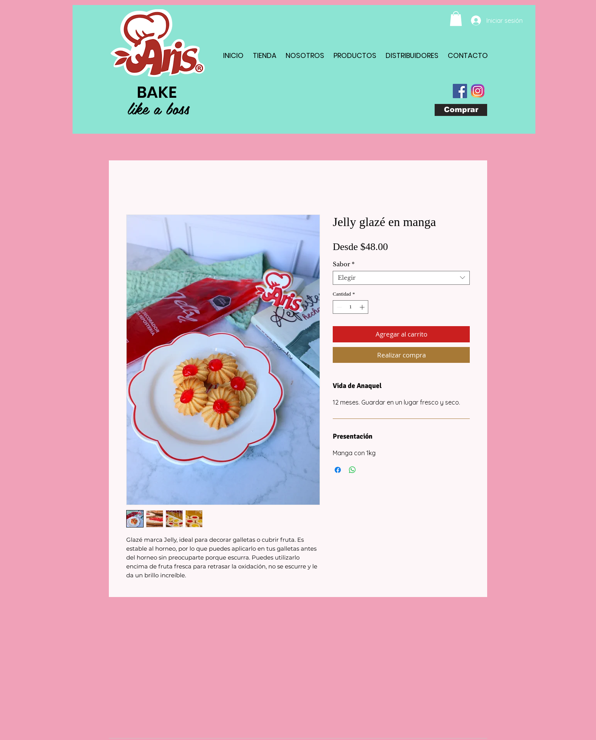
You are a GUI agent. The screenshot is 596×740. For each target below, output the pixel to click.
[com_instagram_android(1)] (478, 91)
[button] (456, 18)
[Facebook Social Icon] (460, 91)
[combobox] (401, 278)
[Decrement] (338, 307)
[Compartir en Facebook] (337, 470)
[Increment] (362, 307)
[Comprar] (461, 110)
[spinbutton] (350, 307)
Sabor (344, 264)
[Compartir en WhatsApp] (352, 470)
